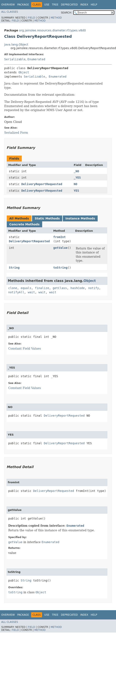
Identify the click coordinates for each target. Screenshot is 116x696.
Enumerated (36, 59)
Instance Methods (80, 218)
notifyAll (16, 292)
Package (23, 4)
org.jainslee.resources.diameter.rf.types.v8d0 (52, 30)
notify (93, 288)
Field (31, 17)
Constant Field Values (24, 348)
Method (56, 17)
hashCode (77, 288)
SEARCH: (66, 12)
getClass (60, 288)
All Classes (9, 11)
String (14, 267)
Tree (55, 4)
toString (60, 267)
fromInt (59, 237)
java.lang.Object (16, 44)
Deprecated (69, 4)
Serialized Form (16, 132)
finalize (42, 288)
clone (12, 288)
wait (31, 292)
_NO (76, 171)
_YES (77, 177)
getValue (60, 247)
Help (94, 4)
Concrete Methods (24, 224)
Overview (8, 4)
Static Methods (47, 218)
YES (76, 190)
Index (84, 4)
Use (46, 4)
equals (26, 288)
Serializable (15, 59)
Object (23, 72)
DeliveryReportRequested (41, 184)
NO (75, 184)
